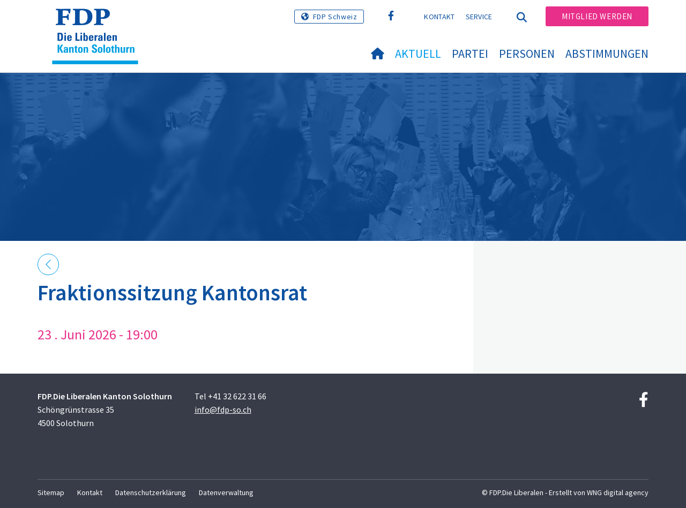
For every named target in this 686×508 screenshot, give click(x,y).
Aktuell (418, 53)
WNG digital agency (617, 492)
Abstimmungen (606, 53)
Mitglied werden (597, 16)
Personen (527, 53)
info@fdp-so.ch (223, 409)
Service (479, 16)
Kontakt (439, 16)
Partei (470, 53)
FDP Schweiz (335, 16)
